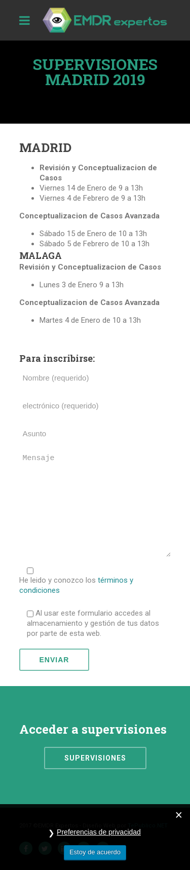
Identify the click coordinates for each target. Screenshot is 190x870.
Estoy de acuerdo (95, 852)
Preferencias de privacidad (99, 832)
